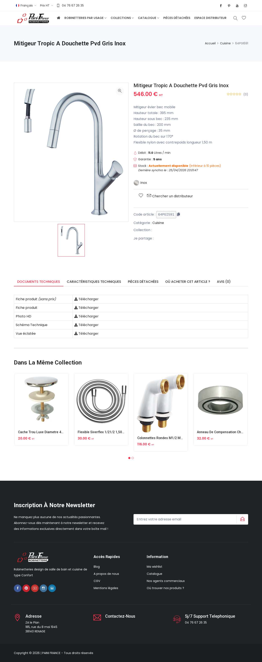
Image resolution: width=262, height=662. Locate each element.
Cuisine (225, 43)
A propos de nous (106, 574)
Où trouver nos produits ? (165, 588)
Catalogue (147, 18)
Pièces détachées (176, 18)
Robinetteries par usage (83, 18)
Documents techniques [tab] (38, 281)
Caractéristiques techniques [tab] (94, 281)
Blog (97, 567)
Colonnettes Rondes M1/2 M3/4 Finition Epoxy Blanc (177, 438)
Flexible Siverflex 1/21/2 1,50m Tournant (109, 432)
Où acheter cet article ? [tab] (187, 281)
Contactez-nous (120, 616)
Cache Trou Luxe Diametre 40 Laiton (46, 432)
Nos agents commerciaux (166, 581)
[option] (71, 240)
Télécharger (86, 299)
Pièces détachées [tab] (143, 281)
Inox (140, 182)
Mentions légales (106, 588)
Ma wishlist (154, 567)
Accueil (210, 43)
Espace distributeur (210, 18)
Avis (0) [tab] (224, 281)
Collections (121, 18)
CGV (97, 581)
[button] (129, 457)
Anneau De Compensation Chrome (223, 432)
